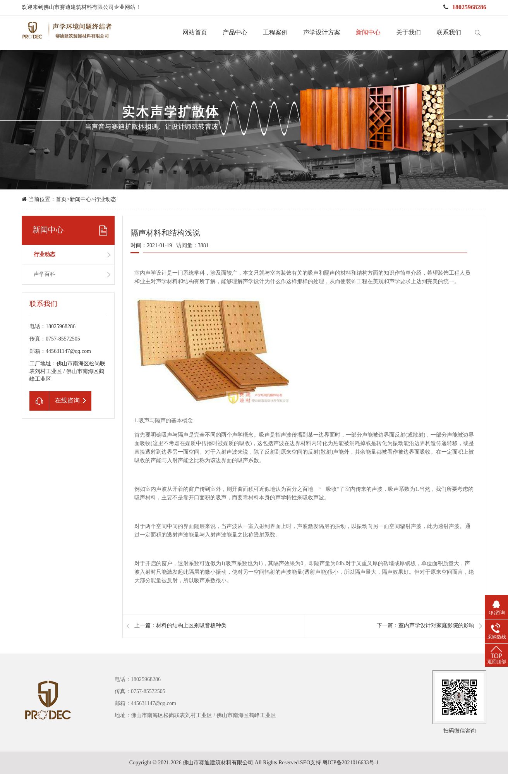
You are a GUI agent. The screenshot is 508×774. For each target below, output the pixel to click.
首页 (61, 200)
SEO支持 (310, 763)
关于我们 (408, 32)
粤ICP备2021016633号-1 (351, 763)
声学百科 (44, 274)
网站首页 (194, 32)
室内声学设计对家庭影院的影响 (436, 626)
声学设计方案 (321, 32)
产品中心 (235, 32)
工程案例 (275, 32)
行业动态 (105, 200)
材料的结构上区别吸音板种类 (191, 626)
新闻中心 (368, 32)
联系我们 (448, 32)
